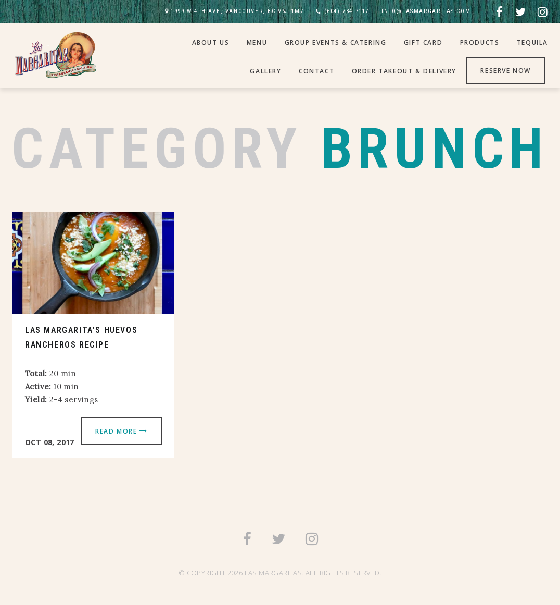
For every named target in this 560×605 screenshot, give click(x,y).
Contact (316, 71)
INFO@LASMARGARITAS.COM (425, 11)
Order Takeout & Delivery (404, 71)
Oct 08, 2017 (49, 442)
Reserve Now (505, 70)
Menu (257, 42)
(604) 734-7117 (346, 11)
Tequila (532, 42)
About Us (211, 42)
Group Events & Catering (336, 42)
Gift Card (423, 42)
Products (480, 42)
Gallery (265, 71)
